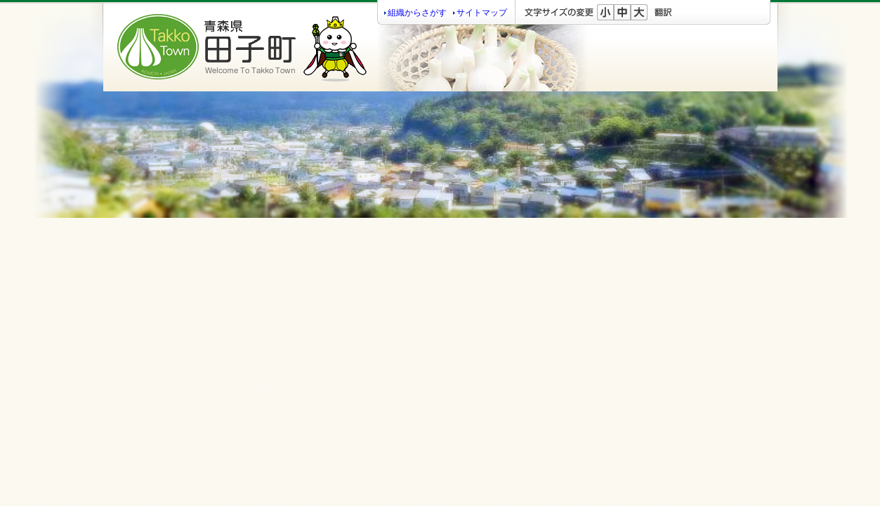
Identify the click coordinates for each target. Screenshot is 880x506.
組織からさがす (417, 13)
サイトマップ (482, 13)
